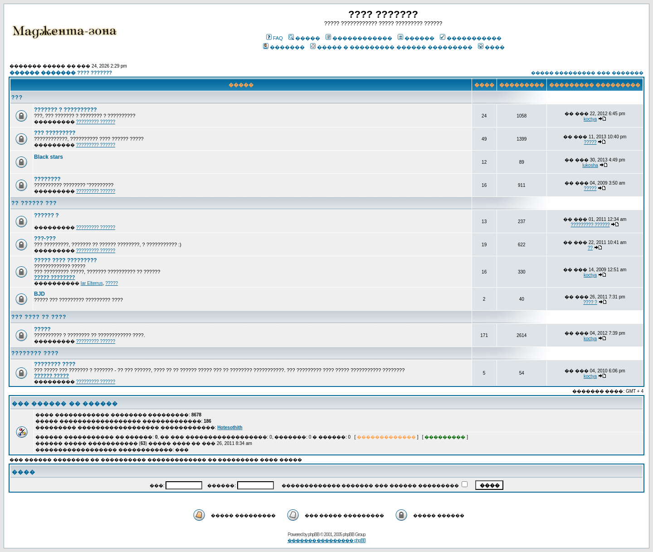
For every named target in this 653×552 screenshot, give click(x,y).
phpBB (313, 534)
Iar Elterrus (92, 283)
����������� (471, 38)
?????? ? (46, 215)
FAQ (274, 38)
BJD (39, 294)
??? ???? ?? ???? (38, 317)
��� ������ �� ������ (65, 404)
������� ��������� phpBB (327, 540)
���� (491, 47)
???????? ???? (34, 353)
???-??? (45, 238)
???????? (47, 179)
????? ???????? (54, 277)
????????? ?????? (95, 121)
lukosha (590, 165)
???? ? (590, 302)
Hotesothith (230, 427)
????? (590, 142)
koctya (590, 119)
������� (284, 47)
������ (416, 38)
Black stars (48, 157)
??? (17, 97)
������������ (359, 38)
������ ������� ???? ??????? (61, 72)
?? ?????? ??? (34, 203)
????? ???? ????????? (65, 260)
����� (304, 38)
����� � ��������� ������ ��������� (391, 47)
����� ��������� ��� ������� (587, 72)
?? (590, 247)
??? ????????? (54, 133)
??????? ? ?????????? (65, 110)
